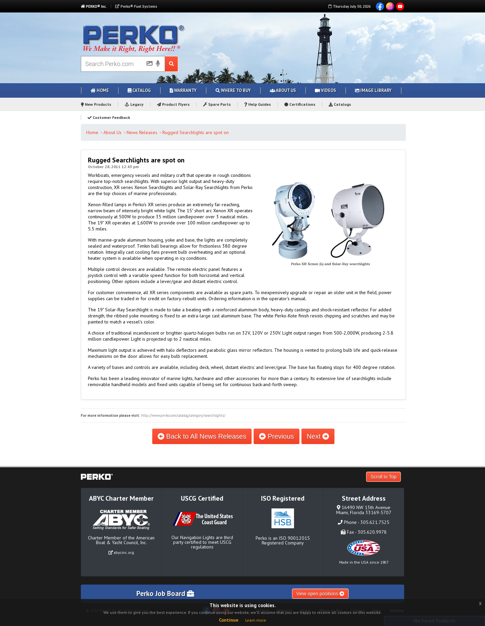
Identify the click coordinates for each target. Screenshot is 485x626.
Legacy (134, 104)
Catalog (139, 90)
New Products (96, 104)
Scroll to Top (383, 476)
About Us (283, 90)
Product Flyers (173, 104)
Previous (276, 436)
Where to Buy (233, 90)
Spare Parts (217, 104)
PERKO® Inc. (94, 6)
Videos (325, 90)
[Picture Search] (147, 64)
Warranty (183, 90)
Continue (228, 620)
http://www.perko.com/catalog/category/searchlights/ (183, 415)
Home (100, 90)
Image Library (373, 90)
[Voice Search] (158, 64)
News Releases (142, 132)
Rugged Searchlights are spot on (195, 132)
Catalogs (340, 104)
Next (318, 436)
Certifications (299, 104)
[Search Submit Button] (171, 64)
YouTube (400, 6)
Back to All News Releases (202, 436)
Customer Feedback (109, 117)
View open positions (320, 593)
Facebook (380, 6)
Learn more (255, 620)
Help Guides (257, 104)
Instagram (390, 6)
